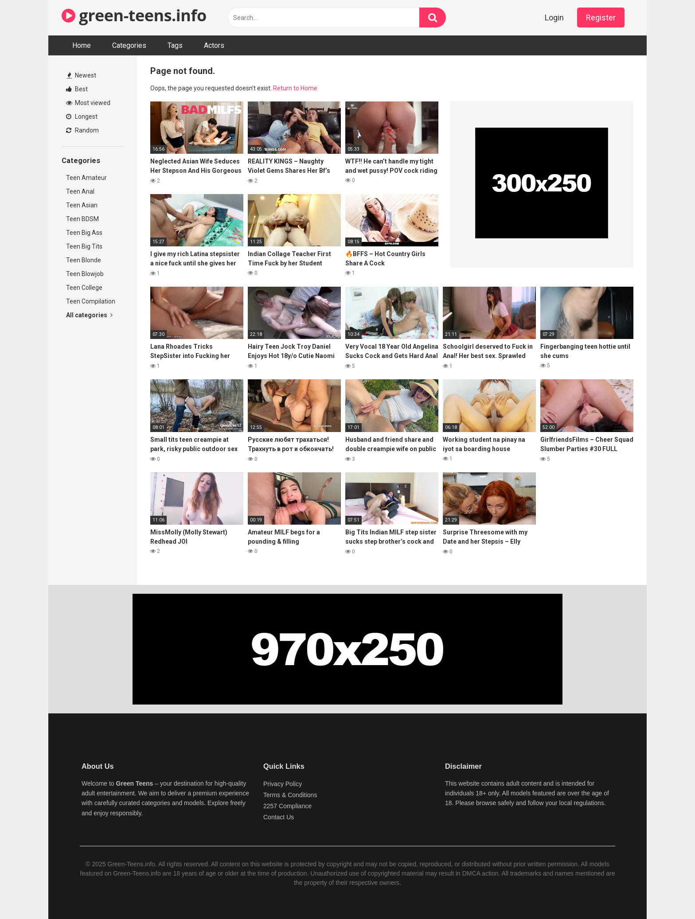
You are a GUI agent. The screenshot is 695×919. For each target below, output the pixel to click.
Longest (82, 116)
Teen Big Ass (84, 232)
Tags (175, 45)
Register (601, 17)
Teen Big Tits (84, 246)
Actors (214, 45)
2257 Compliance (287, 806)
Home (81, 45)
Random (82, 130)
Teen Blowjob (85, 273)
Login (554, 17)
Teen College (84, 287)
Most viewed (88, 102)
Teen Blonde (83, 260)
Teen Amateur (86, 177)
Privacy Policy (282, 783)
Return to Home (295, 88)
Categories (129, 45)
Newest (81, 75)
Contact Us (278, 817)
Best (77, 89)
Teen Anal (80, 191)
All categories (89, 315)
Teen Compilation (90, 301)
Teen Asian (82, 205)
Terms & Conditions (290, 794)
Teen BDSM (82, 218)
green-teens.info (134, 15)
